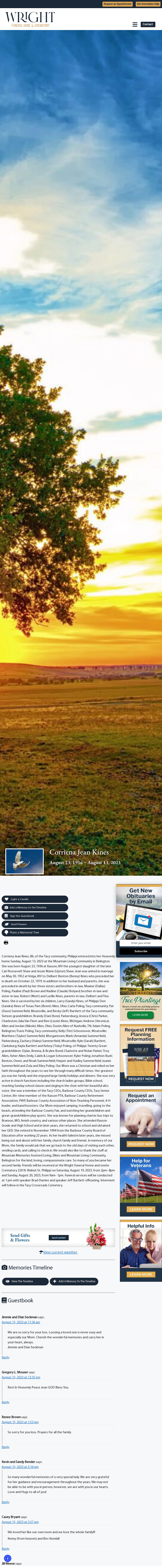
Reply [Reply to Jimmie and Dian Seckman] (5, 1357)
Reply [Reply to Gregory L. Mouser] (5, 1402)
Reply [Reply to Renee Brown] (5, 1447)
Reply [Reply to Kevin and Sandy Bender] (5, 1502)
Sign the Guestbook (19, 916)
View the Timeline (19, 1281)
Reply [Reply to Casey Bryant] (5, 1549)
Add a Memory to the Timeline (25, 907)
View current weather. (60, 1253)
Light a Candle (16, 899)
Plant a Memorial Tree (21, 932)
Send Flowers (16, 924)
